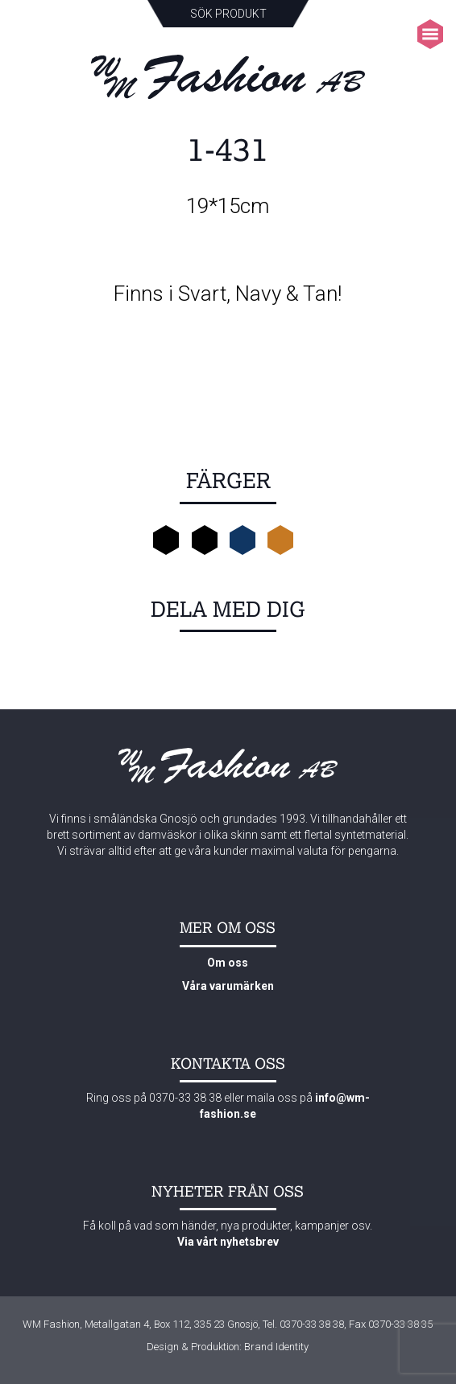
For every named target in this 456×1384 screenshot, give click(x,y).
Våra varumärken (228, 985)
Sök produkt (228, 13)
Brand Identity (276, 1347)
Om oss (227, 962)
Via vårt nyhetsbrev (228, 1241)
